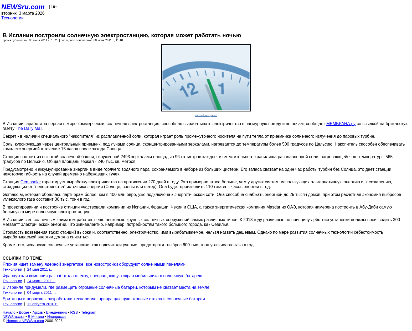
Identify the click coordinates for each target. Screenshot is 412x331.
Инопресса (56, 316)
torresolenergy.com (206, 115)
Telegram (88, 312)
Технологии (12, 18)
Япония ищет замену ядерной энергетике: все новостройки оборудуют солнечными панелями (94, 264)
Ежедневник (56, 312)
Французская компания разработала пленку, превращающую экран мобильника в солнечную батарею (102, 276)
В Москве (36, 316)
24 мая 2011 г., (39, 269)
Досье (24, 312)
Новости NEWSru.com (25, 321)
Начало (9, 312)
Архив (38, 312)
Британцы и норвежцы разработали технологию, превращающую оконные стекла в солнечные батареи (104, 299)
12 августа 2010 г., (42, 304)
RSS (74, 312)
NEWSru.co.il (13, 316)
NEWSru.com (23, 7)
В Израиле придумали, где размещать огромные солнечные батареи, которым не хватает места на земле (106, 287)
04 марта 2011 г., (41, 292)
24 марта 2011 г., (41, 281)
